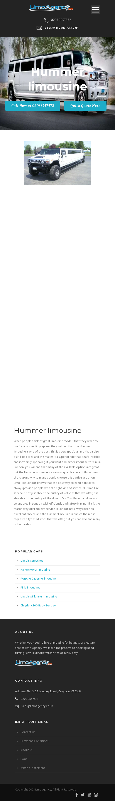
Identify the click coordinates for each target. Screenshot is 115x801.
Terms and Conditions (34, 741)
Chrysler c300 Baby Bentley (38, 605)
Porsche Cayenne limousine (38, 578)
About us (26, 750)
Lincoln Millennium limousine (38, 596)
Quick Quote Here (85, 106)
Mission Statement (32, 768)
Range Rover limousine (35, 569)
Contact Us (27, 732)
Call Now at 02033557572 (32, 106)
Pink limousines (30, 587)
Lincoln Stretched (32, 560)
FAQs (23, 759)
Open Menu (95, 9)
